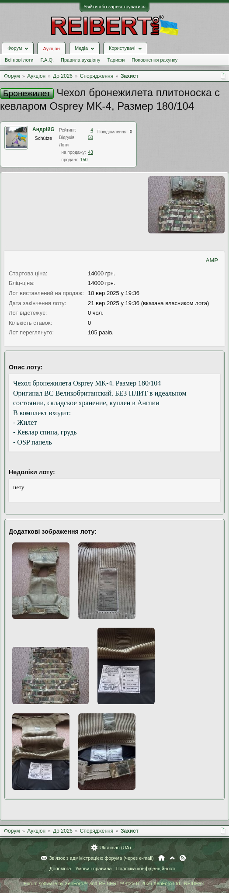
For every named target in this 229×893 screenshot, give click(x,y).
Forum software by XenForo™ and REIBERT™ (114, 883)
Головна (161, 858)
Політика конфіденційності (145, 868)
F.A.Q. (47, 60)
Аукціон (51, 48)
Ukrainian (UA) (115, 847)
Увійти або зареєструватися (114, 6)
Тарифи (116, 60)
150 (84, 159)
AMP (212, 260)
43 (90, 152)
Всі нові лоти (19, 60)
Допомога (60, 868)
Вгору (172, 858)
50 (90, 137)
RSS (183, 858)
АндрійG (43, 129)
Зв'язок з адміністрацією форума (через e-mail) (101, 858)
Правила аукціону (80, 60)
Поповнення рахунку (154, 60)
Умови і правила (93, 868)
